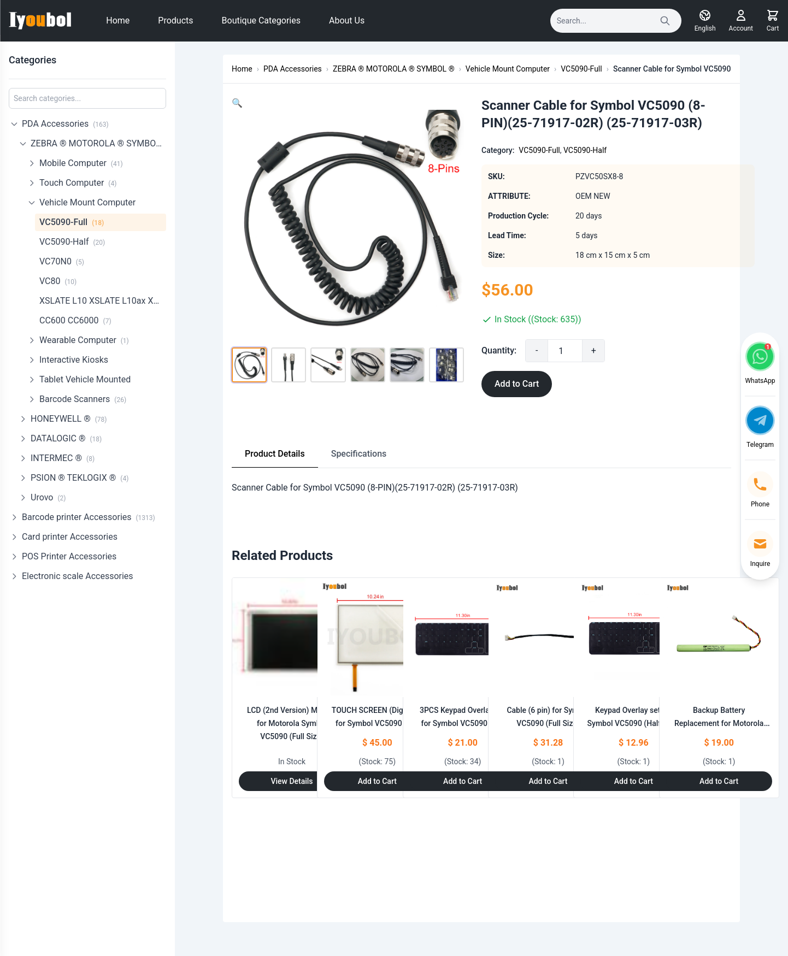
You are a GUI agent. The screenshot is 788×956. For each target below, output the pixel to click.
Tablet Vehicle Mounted (85, 379)
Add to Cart (534, 384)
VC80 (58, 281)
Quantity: (516, 350)
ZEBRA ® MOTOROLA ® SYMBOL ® (98, 143)
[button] (237, 103)
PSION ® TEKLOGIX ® (79, 478)
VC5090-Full (71, 222)
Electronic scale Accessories (77, 576)
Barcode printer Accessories (88, 517)
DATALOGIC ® (66, 438)
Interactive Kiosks (73, 360)
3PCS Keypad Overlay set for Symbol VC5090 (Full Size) (462, 723)
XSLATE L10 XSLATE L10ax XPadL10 (102, 301)
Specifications (359, 454)
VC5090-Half (72, 242)
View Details (291, 781)
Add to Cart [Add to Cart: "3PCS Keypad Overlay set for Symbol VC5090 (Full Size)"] (462, 781)
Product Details (275, 454)
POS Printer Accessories (69, 556)
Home (118, 20)
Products (175, 20)
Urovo (48, 497)
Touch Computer (77, 183)
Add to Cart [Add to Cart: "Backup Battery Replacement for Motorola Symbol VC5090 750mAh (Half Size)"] (718, 781)
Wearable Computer (84, 340)
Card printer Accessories (69, 537)
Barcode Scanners (82, 399)
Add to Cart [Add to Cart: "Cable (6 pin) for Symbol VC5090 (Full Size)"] (547, 781)
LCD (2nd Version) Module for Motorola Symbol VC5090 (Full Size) (292, 723)
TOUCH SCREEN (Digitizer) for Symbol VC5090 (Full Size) (377, 723)
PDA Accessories (65, 124)
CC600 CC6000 (75, 320)
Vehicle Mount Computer (87, 202)
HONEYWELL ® (69, 419)
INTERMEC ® (63, 458)
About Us (346, 20)
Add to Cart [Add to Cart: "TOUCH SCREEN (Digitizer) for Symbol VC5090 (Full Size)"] (377, 781)
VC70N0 (61, 261)
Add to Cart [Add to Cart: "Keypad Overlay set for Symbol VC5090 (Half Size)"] (633, 781)
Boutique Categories (261, 20)
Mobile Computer (81, 163)
